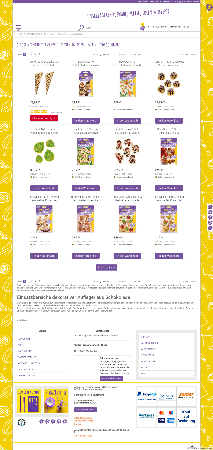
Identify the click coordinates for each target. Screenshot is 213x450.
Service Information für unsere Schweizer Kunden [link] (83, 420)
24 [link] (131, 54)
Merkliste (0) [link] (155, 1)
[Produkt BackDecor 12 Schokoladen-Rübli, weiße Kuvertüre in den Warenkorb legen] (127, 121)
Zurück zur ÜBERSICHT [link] (187, 54)
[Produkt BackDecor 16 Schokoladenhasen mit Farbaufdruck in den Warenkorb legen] (86, 121)
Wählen (109, 54)
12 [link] (127, 54)
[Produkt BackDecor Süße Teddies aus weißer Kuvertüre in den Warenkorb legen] (86, 256)
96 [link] (139, 54)
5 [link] (39, 54)
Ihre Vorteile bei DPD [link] (85, 409)
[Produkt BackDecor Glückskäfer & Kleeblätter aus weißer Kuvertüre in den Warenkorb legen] (127, 256)
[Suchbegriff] (108, 27)
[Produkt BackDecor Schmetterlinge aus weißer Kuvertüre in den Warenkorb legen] (169, 256)
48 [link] (135, 54)
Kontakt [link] (169, 1)
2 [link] (28, 54)
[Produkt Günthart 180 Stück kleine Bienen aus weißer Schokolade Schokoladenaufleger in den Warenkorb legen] (169, 121)
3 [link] (31, 54)
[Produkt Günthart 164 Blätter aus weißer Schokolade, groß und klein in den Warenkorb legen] (44, 189)
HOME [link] (19, 34)
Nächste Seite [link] (106, 267)
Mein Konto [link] (143, 1)
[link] (210, 206)
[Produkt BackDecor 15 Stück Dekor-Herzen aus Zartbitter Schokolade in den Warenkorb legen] (169, 189)
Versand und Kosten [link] (83, 436)
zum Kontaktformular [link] (111, 378)
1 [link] (24, 54)
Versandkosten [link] (206, 448)
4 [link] (35, 54)
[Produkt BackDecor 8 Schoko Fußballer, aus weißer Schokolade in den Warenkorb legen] (86, 189)
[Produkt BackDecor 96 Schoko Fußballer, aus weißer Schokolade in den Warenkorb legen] (127, 189)
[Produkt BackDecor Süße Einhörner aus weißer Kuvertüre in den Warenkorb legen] (44, 256)
